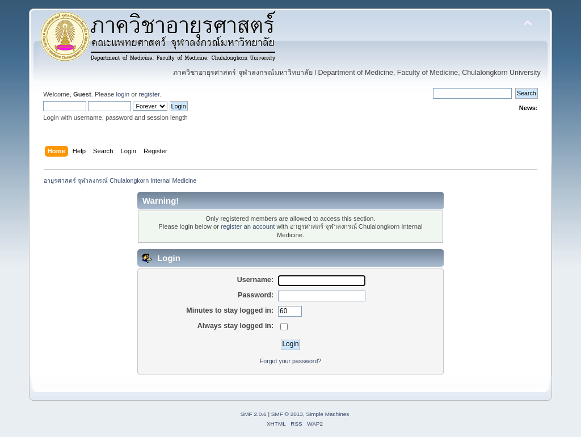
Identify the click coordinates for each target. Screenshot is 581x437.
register (148, 94)
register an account (248, 226)
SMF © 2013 (287, 414)
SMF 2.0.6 (254, 414)
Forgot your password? (290, 361)
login (122, 94)
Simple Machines (327, 414)
